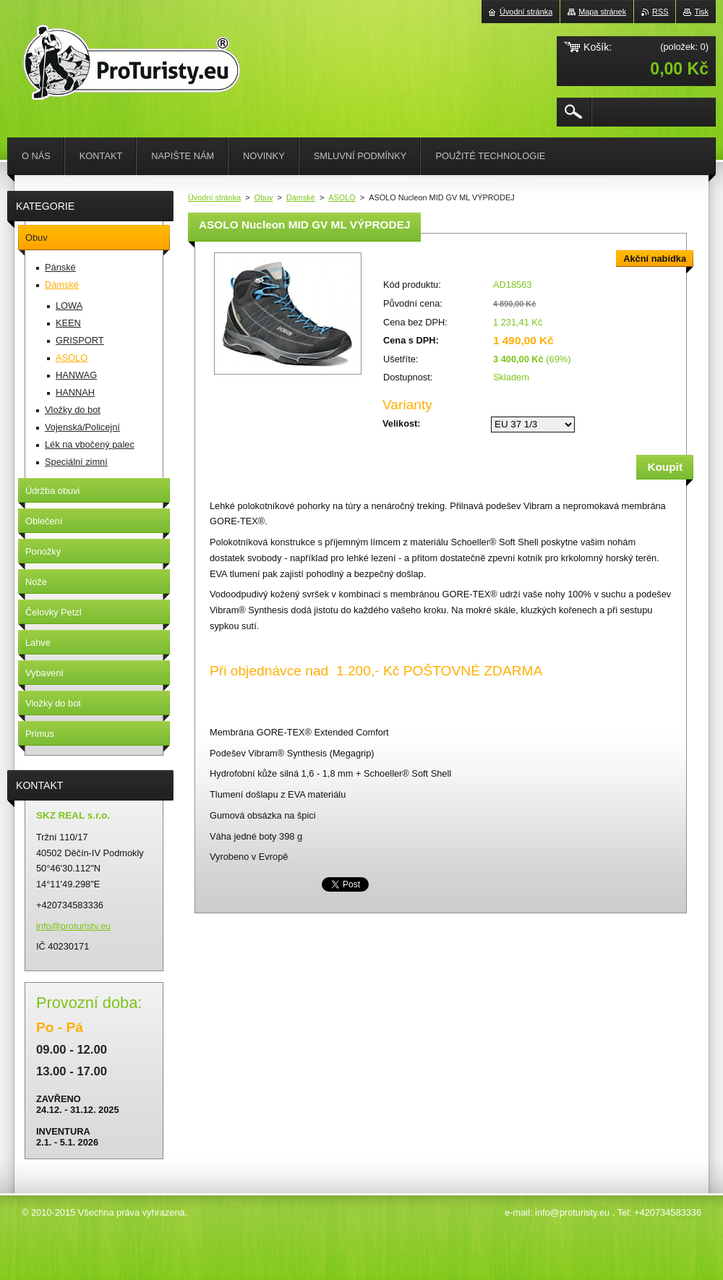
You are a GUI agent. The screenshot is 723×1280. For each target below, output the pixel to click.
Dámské (300, 197)
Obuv (263, 197)
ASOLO (341, 197)
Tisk (701, 11)
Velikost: (401, 423)
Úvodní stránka (214, 197)
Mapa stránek (602, 11)
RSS (660, 11)
